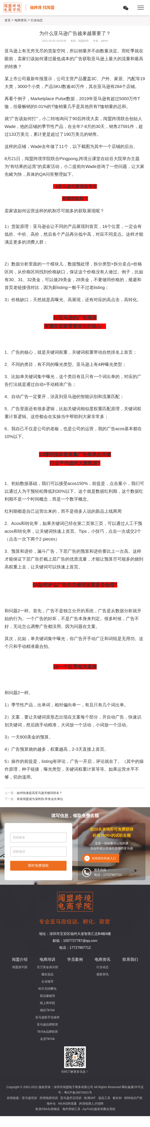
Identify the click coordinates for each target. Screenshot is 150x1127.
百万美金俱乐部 (47, 967)
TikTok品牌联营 (47, 1031)
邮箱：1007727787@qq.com (75, 941)
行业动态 (102, 967)
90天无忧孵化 (47, 988)
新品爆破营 (47, 996)
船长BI (117, 1098)
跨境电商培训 (49, 1098)
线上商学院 (47, 1003)
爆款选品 (47, 974)
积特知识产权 (133, 1098)
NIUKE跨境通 (67, 1103)
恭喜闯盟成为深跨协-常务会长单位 (40, 799)
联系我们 (130, 959)
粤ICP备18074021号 (78, 1092)
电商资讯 (21, 20)
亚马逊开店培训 (71, 1098)
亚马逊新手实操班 (47, 1017)
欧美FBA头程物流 (48, 1109)
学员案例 (75, 959)
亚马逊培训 (29, 1098)
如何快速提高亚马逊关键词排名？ (39, 793)
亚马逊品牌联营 (47, 1024)
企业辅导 (47, 981)
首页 (8, 20)
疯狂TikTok (47, 1010)
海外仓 (51, 1103)
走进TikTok (47, 1039)
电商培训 (47, 959)
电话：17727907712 (75, 947)
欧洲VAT (90, 1098)
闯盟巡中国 (19, 967)
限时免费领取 (38, 865)
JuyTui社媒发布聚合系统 (98, 1109)
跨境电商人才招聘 (91, 1103)
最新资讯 (102, 974)
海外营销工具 (71, 1109)
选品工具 (104, 1098)
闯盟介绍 (20, 959)
